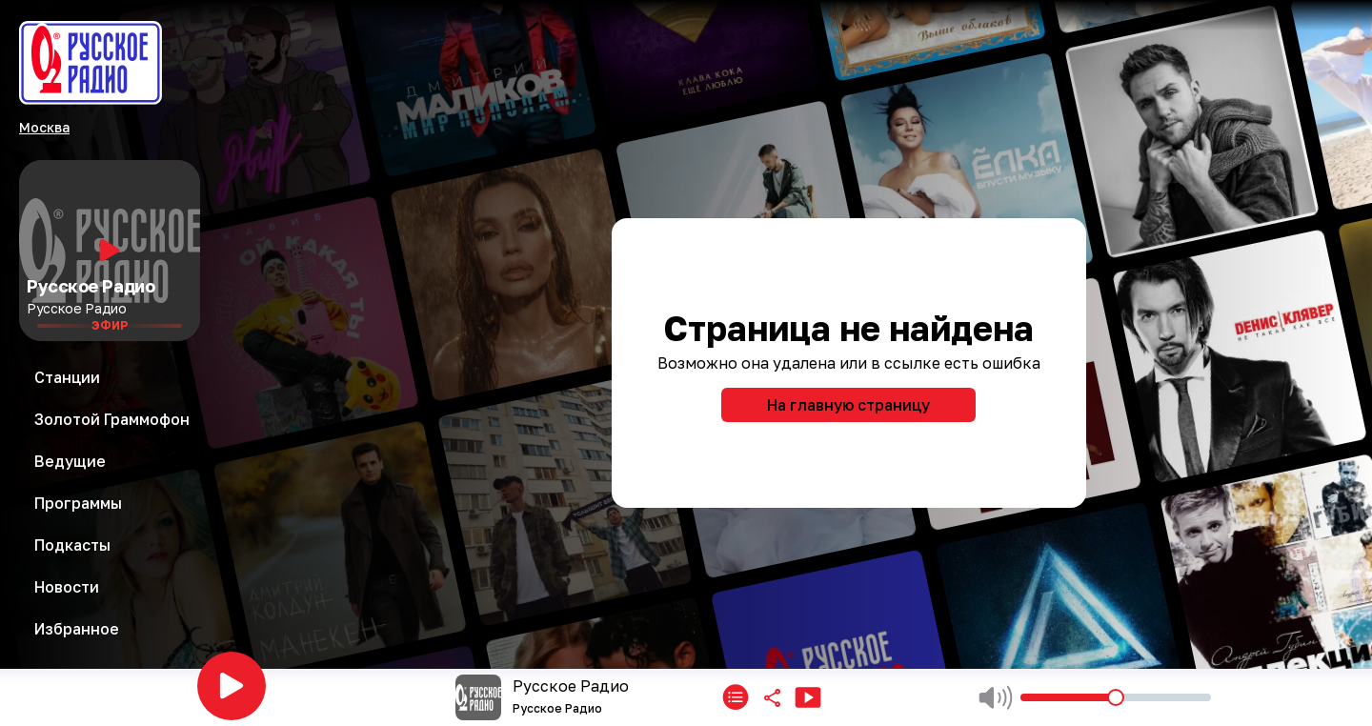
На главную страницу (848, 404)
